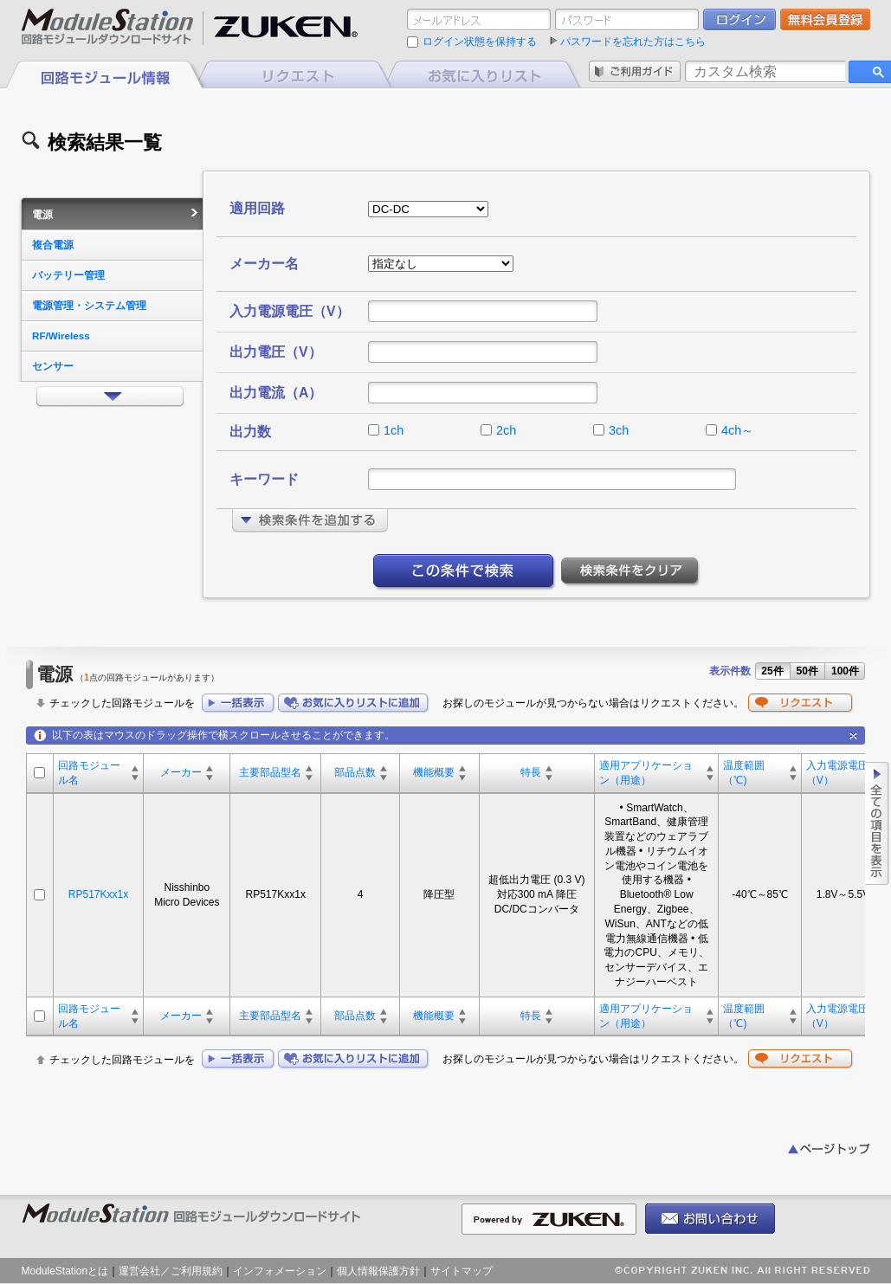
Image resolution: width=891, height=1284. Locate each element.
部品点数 (355, 772)
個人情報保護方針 (378, 1271)
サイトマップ (461, 1271)
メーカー (181, 772)
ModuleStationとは (65, 1271)
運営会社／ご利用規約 (171, 1271)
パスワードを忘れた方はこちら (633, 41)
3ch (619, 430)
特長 (530, 772)
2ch (506, 430)
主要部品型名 (270, 772)
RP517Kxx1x (98, 894)
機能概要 (434, 772)
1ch (394, 430)
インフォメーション (279, 1271)
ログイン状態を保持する (480, 41)
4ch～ (737, 430)
